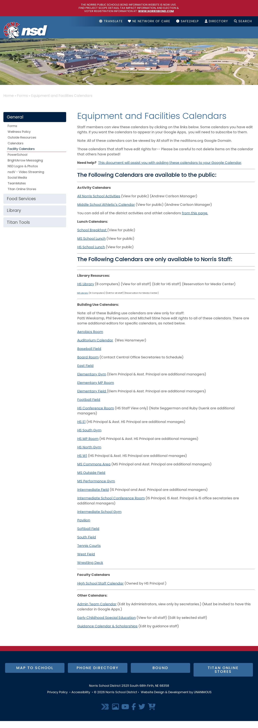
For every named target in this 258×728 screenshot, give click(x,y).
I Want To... (238, 35)
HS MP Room (87, 446)
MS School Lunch (91, 245)
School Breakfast (92, 237)
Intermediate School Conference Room (111, 505)
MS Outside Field (91, 479)
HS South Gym (89, 437)
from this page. (195, 220)
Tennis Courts (89, 552)
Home (8, 102)
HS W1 (82, 463)
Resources (197, 35)
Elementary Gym (91, 381)
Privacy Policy (57, 699)
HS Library (85, 291)
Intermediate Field (93, 496)
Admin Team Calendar (96, 611)
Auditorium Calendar (95, 347)
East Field (85, 373)
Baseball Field (89, 356)
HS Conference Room (95, 415)
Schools (158, 35)
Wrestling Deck (90, 569)
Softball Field (88, 536)
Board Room (88, 364)
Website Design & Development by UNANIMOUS (176, 699)
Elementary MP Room (95, 390)
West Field (86, 561)
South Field (86, 544)
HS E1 (81, 429)
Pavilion (83, 527)
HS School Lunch (91, 254)
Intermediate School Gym (99, 519)
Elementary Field (92, 398)
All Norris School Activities (98, 203)
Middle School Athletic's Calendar (106, 211)
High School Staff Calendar (100, 590)
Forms (22, 102)
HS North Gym (89, 454)
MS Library (82, 300)
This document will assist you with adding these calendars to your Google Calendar (169, 169)
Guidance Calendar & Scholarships (107, 633)
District (124, 35)
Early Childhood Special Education (106, 624)
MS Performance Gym (96, 488)
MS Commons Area (94, 471)
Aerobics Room (90, 339)
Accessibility (80, 699)
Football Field (88, 406)
